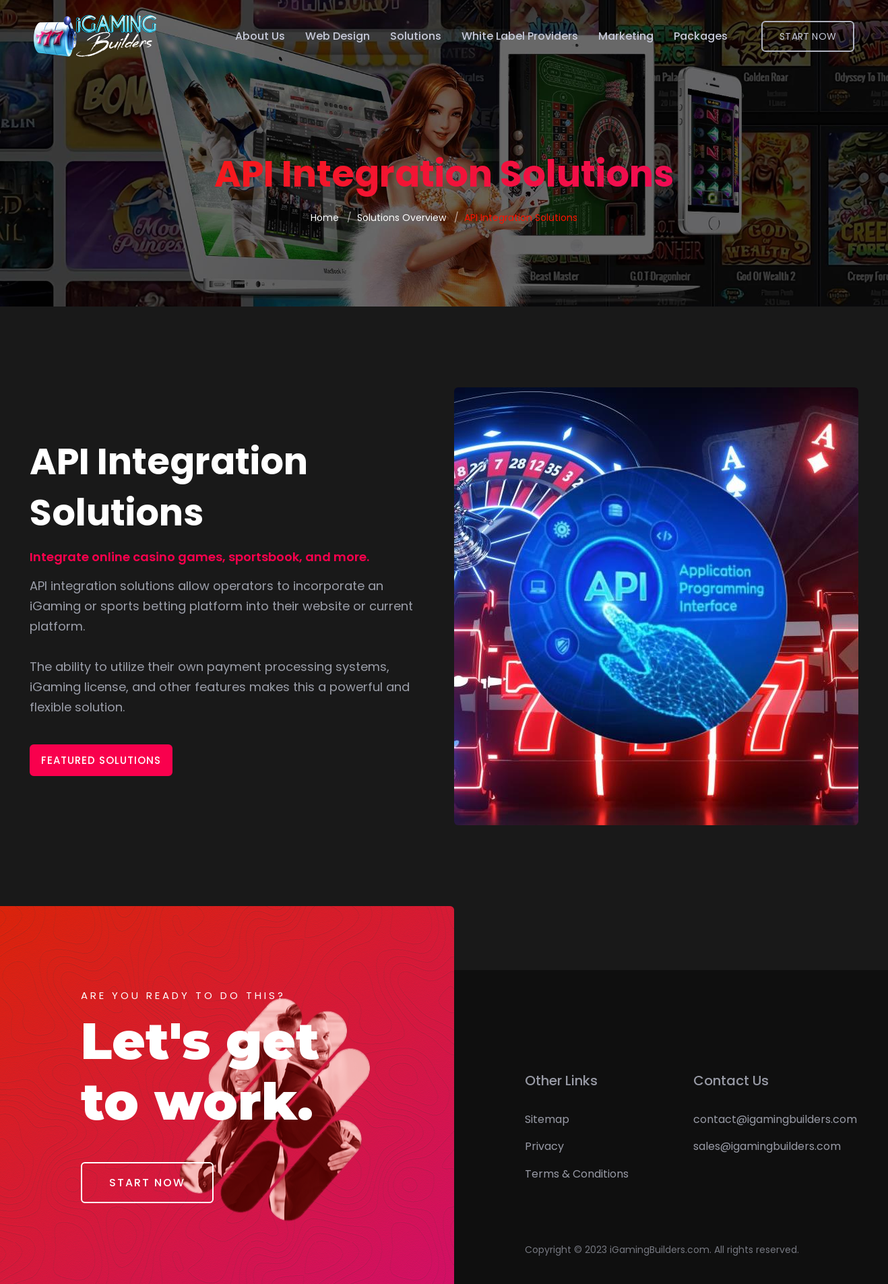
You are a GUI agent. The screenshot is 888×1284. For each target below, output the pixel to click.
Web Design (337, 36)
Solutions (415, 36)
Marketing (626, 36)
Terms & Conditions (577, 1174)
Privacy (544, 1146)
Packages (701, 36)
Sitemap (547, 1119)
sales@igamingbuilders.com (767, 1146)
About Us (260, 36)
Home (325, 217)
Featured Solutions (101, 760)
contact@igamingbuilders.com (775, 1119)
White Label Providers (520, 36)
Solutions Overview (401, 217)
